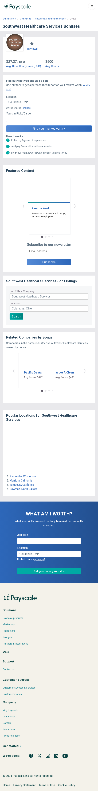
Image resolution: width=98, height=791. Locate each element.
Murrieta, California (21, 480)
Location (15, 303)
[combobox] (49, 102)
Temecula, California (22, 484)
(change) (27, 107)
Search (16, 316)
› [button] (75, 205)
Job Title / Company (22, 291)
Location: (11, 96)
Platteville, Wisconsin (23, 476)
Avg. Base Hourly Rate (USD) (23, 66)
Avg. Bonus (52, 66)
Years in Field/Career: (19, 113)
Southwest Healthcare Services (50, 19)
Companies (25, 19)
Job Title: (23, 534)
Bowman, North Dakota (23, 489)
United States (9, 19)
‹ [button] (23, 205)
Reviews (32, 48)
